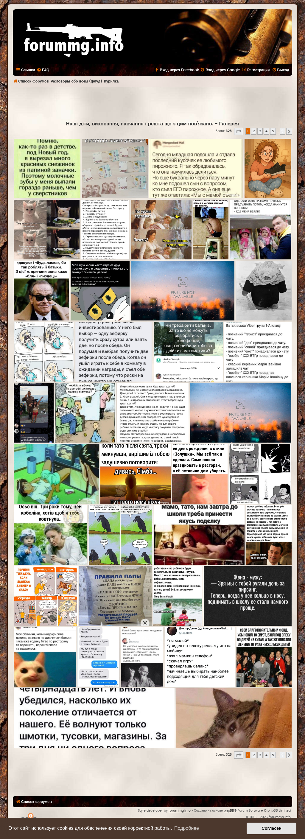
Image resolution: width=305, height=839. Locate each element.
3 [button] (260, 131)
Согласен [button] (271, 828)
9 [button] (282, 131)
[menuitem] (43, 70)
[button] (238, 131)
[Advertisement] (152, 103)
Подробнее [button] (186, 828)
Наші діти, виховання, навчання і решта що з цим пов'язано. (139, 124)
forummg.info (180, 810)
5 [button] (273, 131)
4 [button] (266, 131)
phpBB (229, 810)
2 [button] (254, 131)
